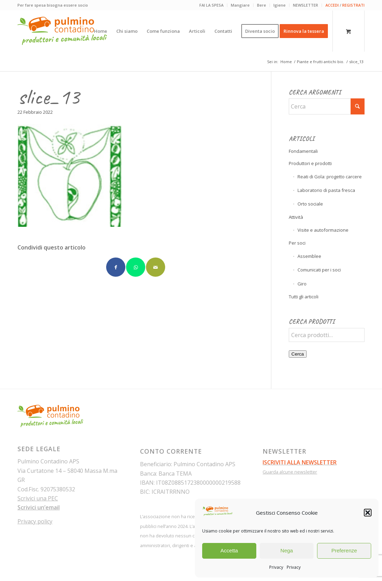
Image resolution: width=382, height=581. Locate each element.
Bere (261, 5)
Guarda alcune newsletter (290, 472)
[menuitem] (211, 5)
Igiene (279, 5)
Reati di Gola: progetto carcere (329, 176)
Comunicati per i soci (319, 270)
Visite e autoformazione (322, 230)
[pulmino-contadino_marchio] (62, 31)
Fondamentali (303, 151)
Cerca (298, 354)
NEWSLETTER (305, 5)
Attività (296, 217)
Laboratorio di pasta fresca (326, 190)
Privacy (276, 567)
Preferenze (344, 550)
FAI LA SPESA (211, 5)
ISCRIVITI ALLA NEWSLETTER (300, 462)
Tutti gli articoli (303, 296)
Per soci (297, 243)
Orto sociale (310, 204)
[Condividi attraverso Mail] (155, 267)
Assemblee (309, 256)
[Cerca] (327, 106)
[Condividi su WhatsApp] (135, 267)
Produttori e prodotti (310, 163)
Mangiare (240, 5)
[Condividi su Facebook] (115, 267)
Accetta (229, 550)
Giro (302, 284)
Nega (286, 550)
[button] (367, 512)
